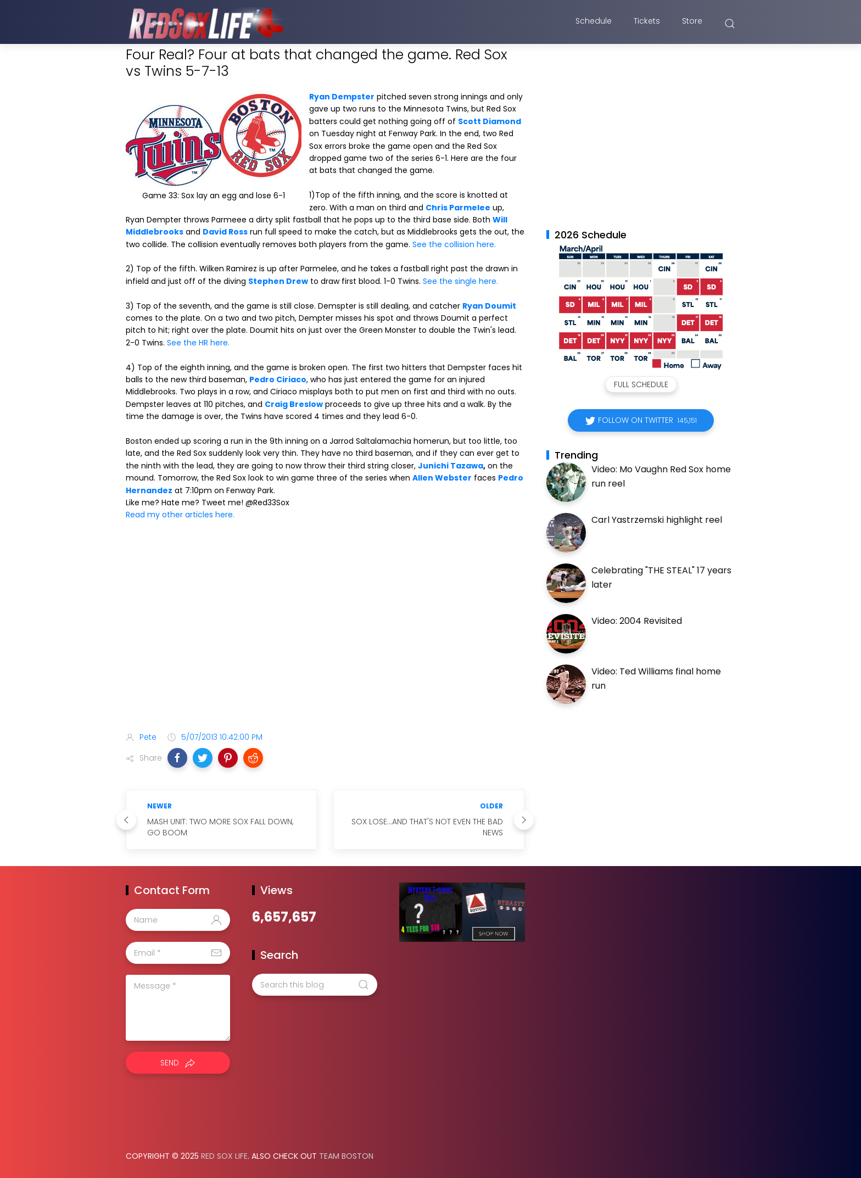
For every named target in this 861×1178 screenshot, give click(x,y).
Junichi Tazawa (450, 465)
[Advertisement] (325, 636)
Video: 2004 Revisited (636, 621)
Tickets (647, 23)
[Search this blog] (314, 985)
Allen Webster (442, 477)
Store (692, 23)
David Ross (225, 231)
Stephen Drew (278, 281)
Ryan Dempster (341, 96)
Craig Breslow (294, 404)
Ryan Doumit (489, 305)
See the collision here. (454, 244)
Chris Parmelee (458, 207)
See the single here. (460, 281)
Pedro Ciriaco (277, 379)
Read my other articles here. (180, 514)
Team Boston (346, 1156)
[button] (177, 758)
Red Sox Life (224, 1156)
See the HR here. (198, 342)
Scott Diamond (489, 121)
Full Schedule (641, 384)
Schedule (593, 23)
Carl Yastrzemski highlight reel (656, 519)
